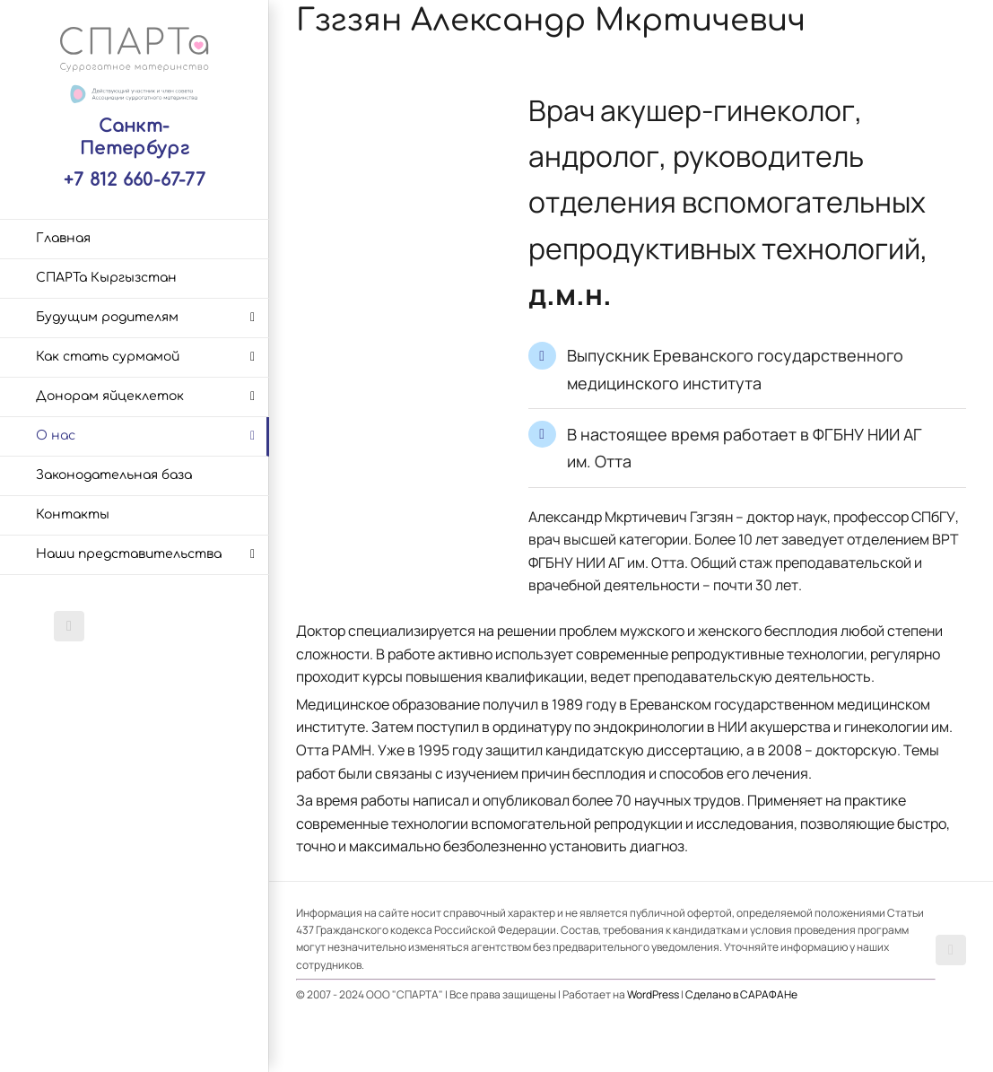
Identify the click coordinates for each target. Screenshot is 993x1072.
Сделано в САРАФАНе (741, 994)
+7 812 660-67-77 (134, 179)
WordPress (653, 994)
